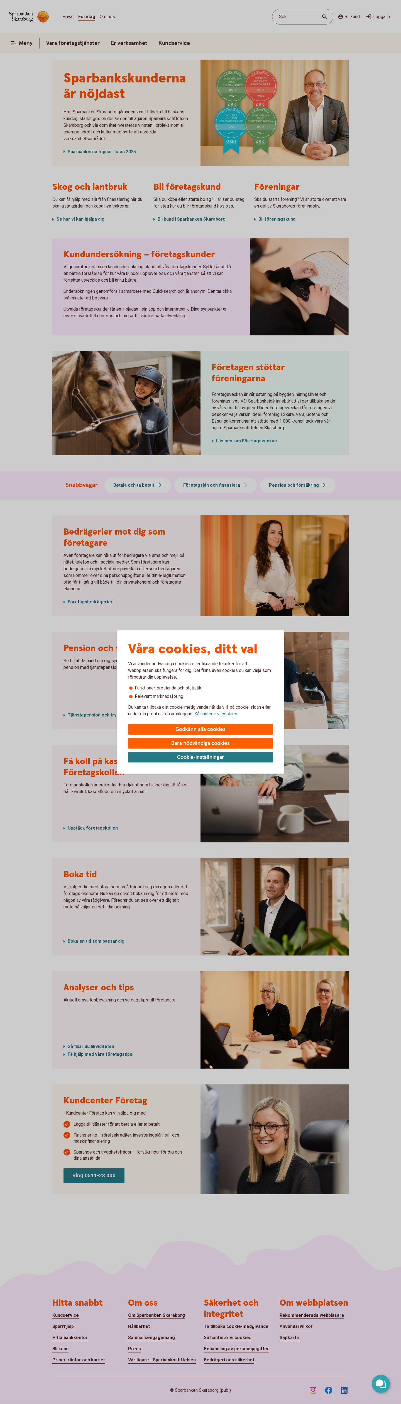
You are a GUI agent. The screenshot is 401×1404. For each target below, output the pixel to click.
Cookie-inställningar (200, 757)
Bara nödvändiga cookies (200, 743)
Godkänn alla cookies (200, 729)
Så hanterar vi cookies (215, 713)
